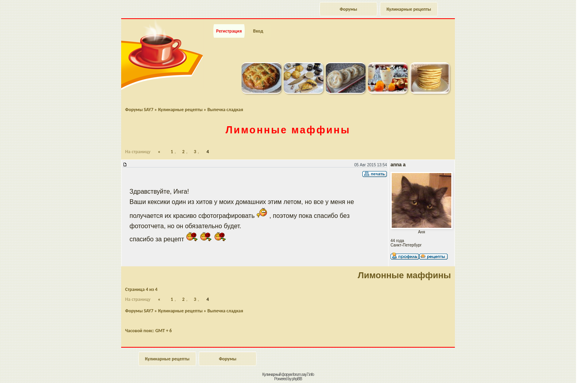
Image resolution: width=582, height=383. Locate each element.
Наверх (548, 368)
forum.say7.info (303, 374)
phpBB (297, 379)
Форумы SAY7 (139, 109)
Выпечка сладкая (225, 109)
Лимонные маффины (288, 129)
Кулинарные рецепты (409, 9)
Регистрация (229, 31)
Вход (258, 31)
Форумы (348, 9)
